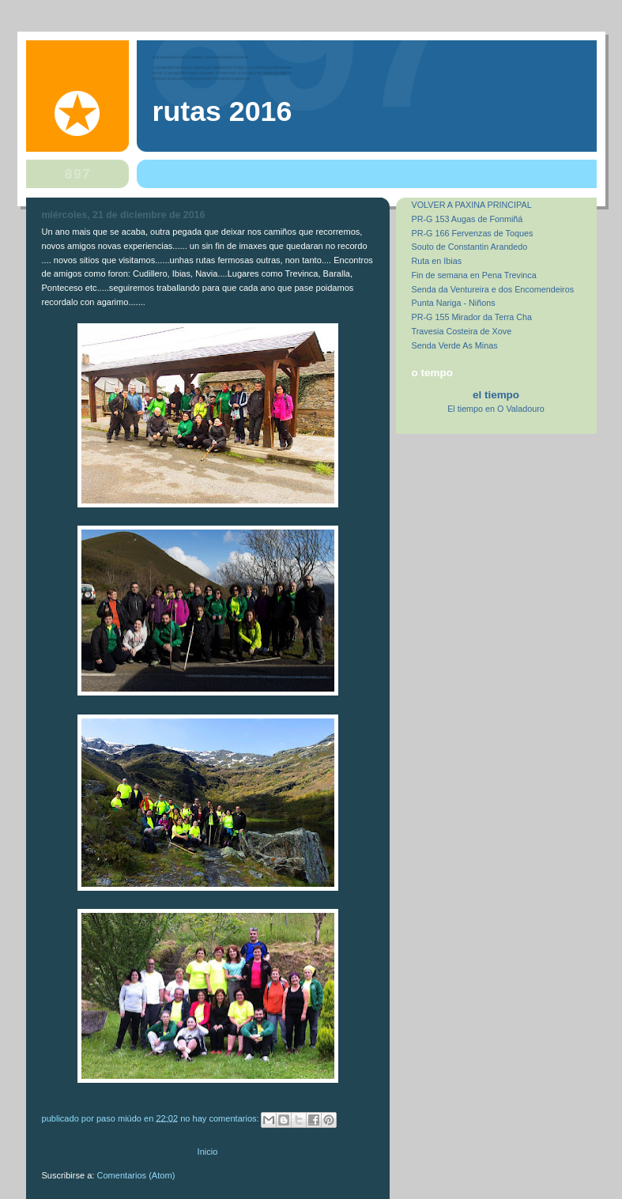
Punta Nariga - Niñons (454, 302)
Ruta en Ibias (437, 261)
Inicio (208, 1151)
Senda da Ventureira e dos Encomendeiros (493, 289)
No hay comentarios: (221, 1117)
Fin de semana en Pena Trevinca (474, 275)
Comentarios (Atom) (136, 1175)
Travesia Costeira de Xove (462, 331)
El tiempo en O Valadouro (496, 408)
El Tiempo (496, 395)
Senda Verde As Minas (455, 345)
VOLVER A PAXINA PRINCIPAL (472, 204)
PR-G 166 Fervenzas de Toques (472, 233)
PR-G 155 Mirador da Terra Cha (472, 317)
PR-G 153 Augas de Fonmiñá (467, 219)
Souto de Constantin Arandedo (470, 246)
